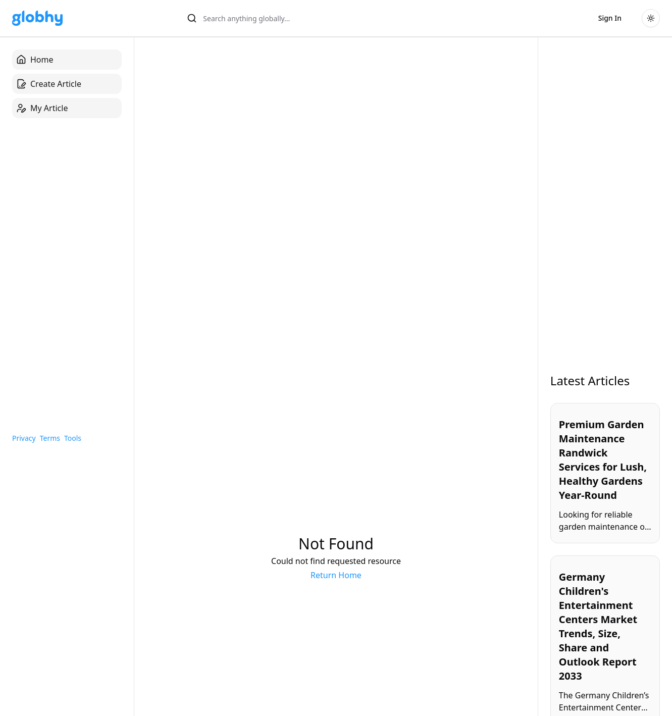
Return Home (336, 575)
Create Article (48, 84)
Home (35, 60)
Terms (50, 438)
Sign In (610, 18)
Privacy (24, 438)
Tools (72, 438)
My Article (42, 108)
